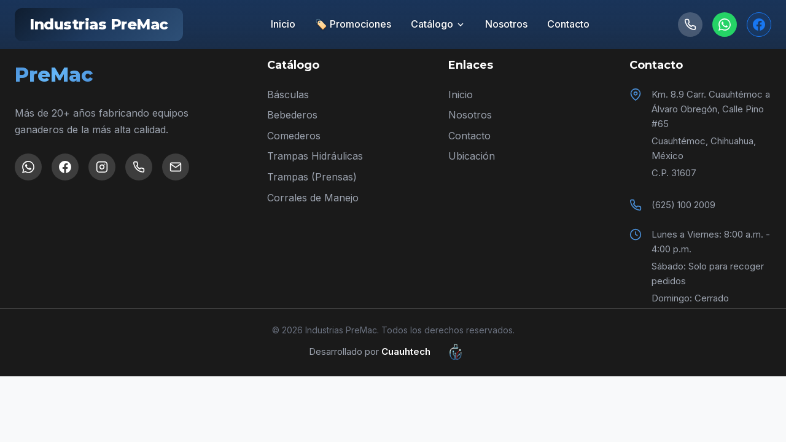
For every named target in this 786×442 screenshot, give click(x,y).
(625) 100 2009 (683, 205)
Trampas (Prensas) (312, 177)
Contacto (568, 24)
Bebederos (292, 115)
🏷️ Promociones (353, 24)
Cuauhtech (429, 352)
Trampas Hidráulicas (315, 156)
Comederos (294, 136)
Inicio (283, 24)
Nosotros (506, 24)
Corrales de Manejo (313, 198)
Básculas (288, 94)
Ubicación (471, 156)
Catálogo (438, 24)
